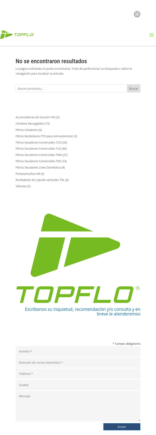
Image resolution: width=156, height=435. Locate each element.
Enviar (122, 427)
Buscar (133, 88)
